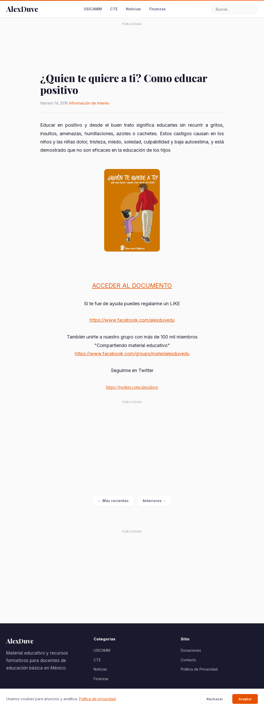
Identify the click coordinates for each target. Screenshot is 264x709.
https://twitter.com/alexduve (132, 387)
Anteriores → (154, 500)
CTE (114, 9)
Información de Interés (89, 103)
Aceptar (245, 699)
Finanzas (157, 9)
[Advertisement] (132, 39)
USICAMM (93, 9)
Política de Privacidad (199, 669)
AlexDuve (22, 9)
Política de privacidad (97, 699)
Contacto (188, 660)
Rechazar (215, 699)
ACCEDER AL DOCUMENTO (132, 285)
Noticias (133, 9)
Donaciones (191, 650)
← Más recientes (113, 500)
